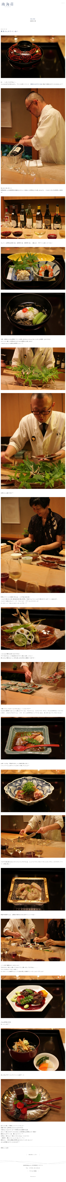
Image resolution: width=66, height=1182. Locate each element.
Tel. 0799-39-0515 (33, 1168)
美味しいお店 (5, 1147)
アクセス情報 (33, 1171)
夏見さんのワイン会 (36, 84)
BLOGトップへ (33, 1154)
